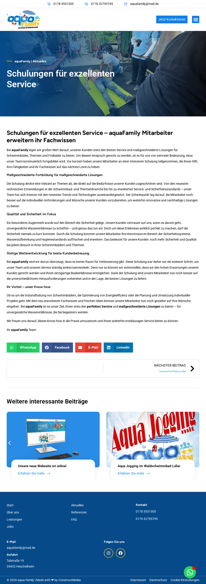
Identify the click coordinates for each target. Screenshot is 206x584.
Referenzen (79, 512)
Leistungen (14, 519)
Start (10, 505)
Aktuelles (77, 505)
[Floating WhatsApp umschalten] (190, 572)
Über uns (13, 512)
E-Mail (11, 542)
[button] (195, 19)
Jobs (10, 526)
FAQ (74, 519)
